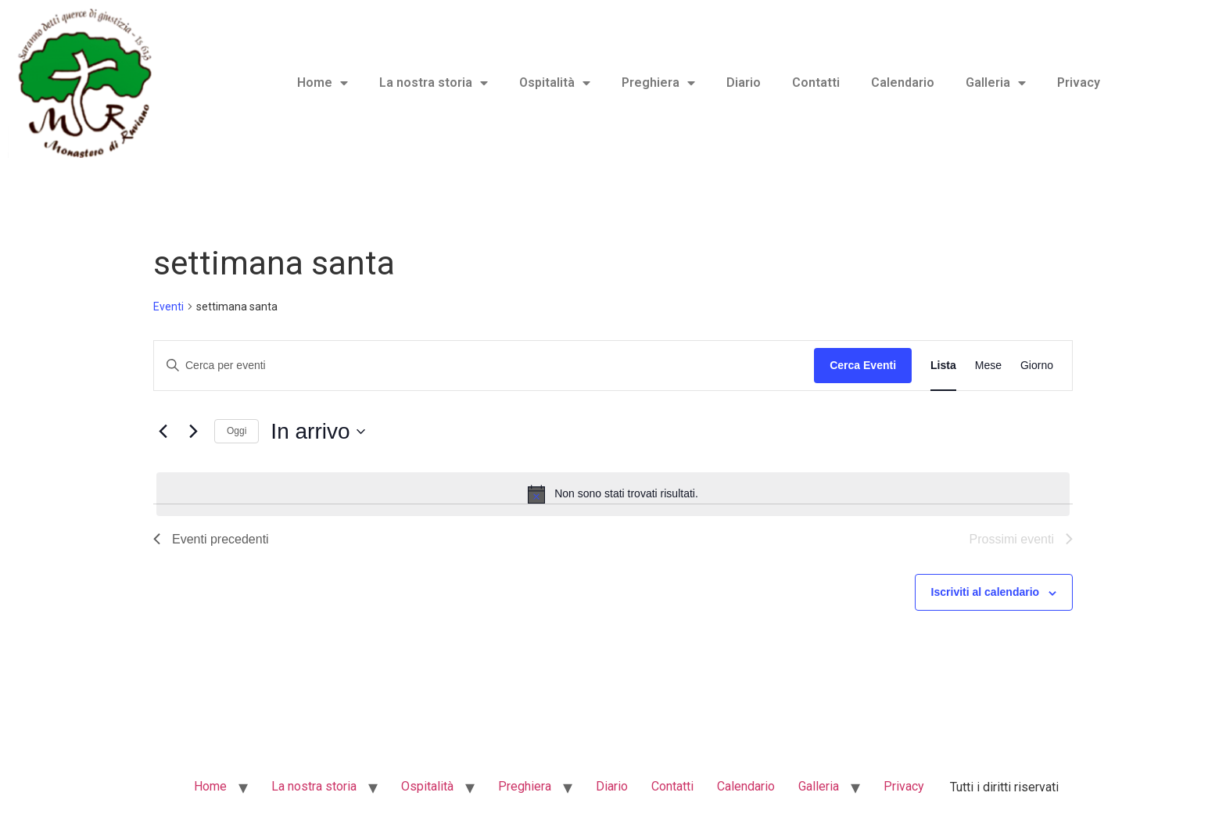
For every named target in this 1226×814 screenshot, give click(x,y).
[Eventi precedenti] (162, 431)
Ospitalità (554, 83)
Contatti (816, 82)
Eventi (168, 306)
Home (322, 83)
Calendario (902, 82)
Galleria (996, 83)
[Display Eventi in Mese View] (988, 365)
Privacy (1078, 82)
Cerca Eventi (863, 365)
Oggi (236, 430)
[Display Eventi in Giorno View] (1036, 365)
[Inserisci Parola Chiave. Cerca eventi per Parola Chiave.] (484, 365)
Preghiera (658, 83)
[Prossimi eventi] (193, 431)
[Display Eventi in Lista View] (943, 365)
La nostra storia (433, 83)
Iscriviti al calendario (985, 592)
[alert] (613, 494)
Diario (743, 82)
